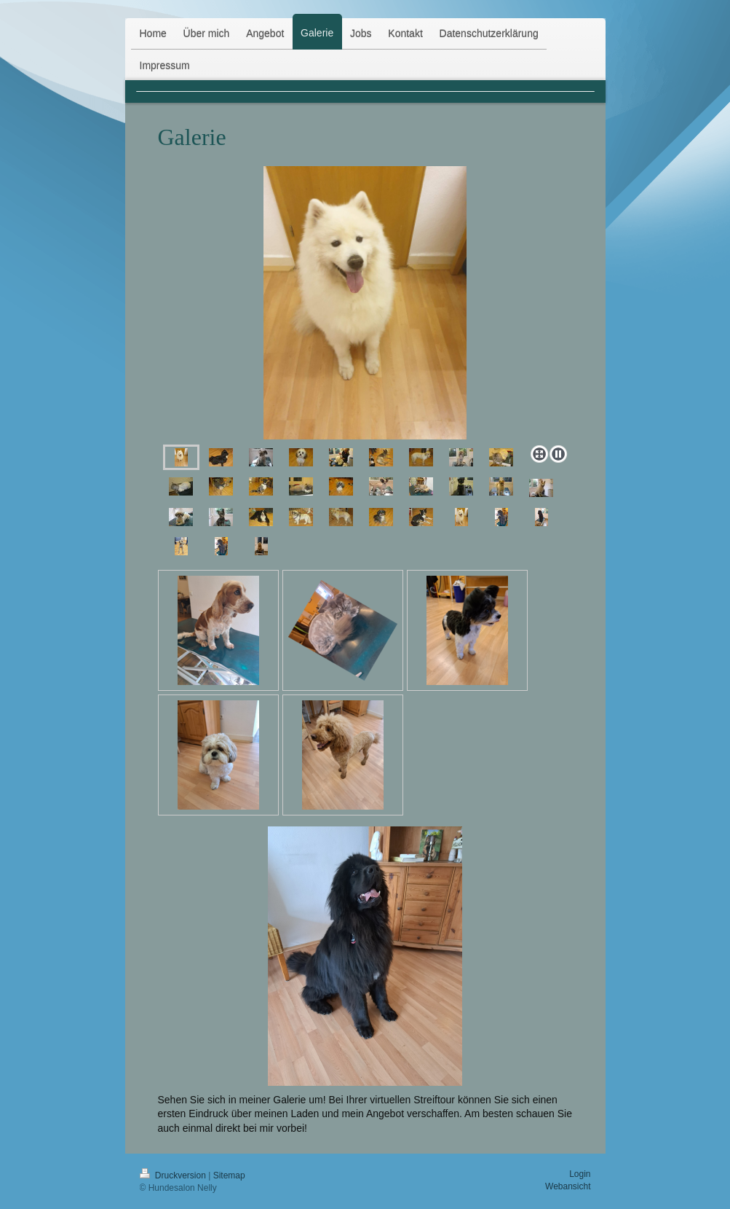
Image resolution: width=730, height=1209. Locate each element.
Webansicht (567, 1186)
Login (579, 1174)
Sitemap (229, 1175)
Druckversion (174, 1175)
